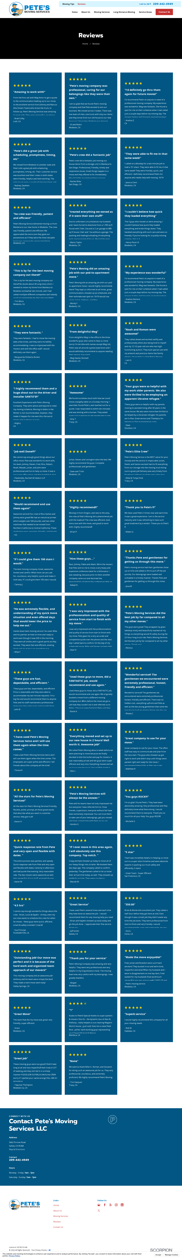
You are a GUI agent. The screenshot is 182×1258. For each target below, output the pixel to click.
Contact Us (58, 1227)
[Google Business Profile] (98, 1205)
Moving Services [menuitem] (102, 12)
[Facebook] (104, 1205)
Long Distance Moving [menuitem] (124, 12)
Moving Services (60, 1216)
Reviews (82, 4)
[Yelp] (110, 1205)
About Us (57, 1210)
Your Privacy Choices (41, 1250)
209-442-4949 (163, 4)
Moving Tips (68, 4)
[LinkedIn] (122, 1205)
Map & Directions (17, 1149)
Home (56, 1205)
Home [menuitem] (75, 12)
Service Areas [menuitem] (145, 12)
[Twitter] (98, 1210)
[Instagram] (116, 1205)
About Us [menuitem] (85, 12)
